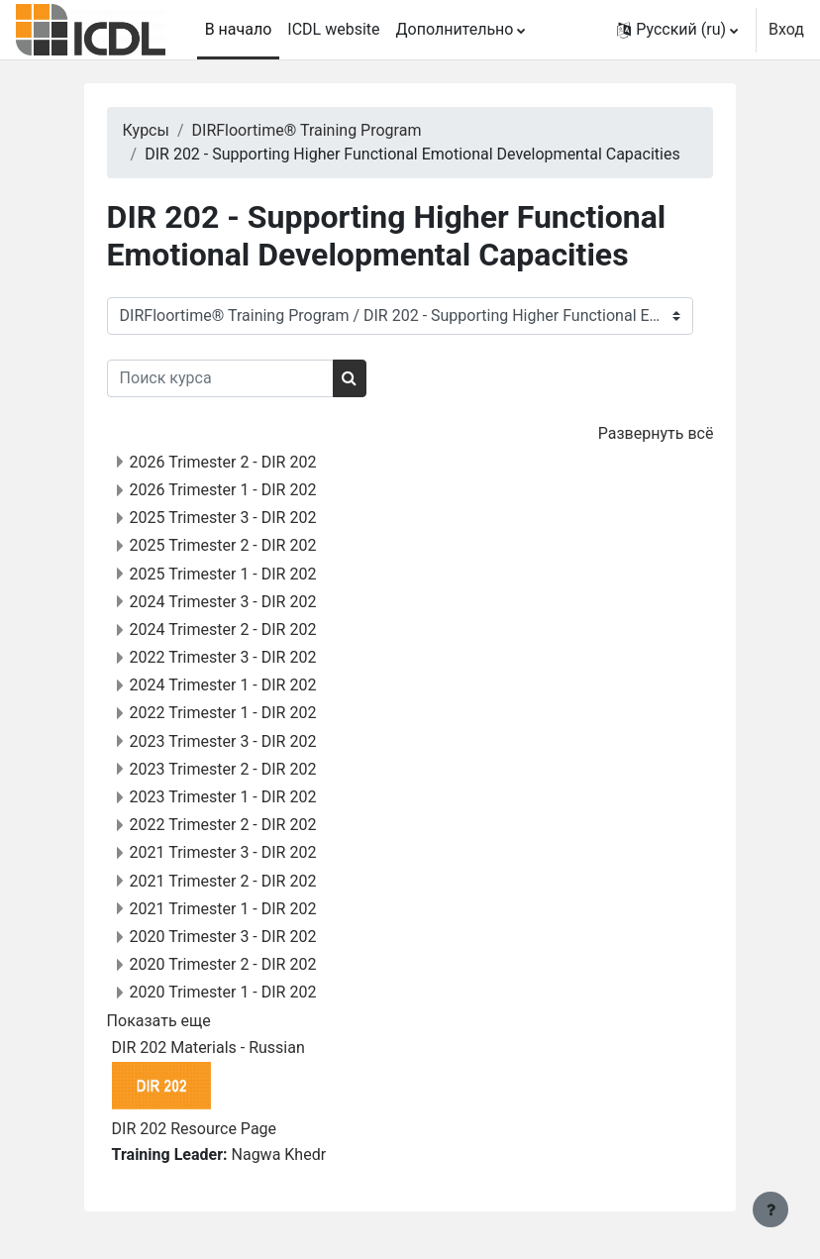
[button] (677, 29)
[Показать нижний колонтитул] (770, 1209)
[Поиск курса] (220, 378)
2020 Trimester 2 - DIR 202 (223, 964)
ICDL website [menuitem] (333, 29)
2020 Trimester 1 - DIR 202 (223, 992)
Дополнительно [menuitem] (455, 29)
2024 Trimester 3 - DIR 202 (223, 601)
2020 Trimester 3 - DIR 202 (223, 936)
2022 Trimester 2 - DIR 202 (223, 824)
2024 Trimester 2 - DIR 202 (223, 629)
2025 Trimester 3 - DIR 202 (223, 517)
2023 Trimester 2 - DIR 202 (223, 769)
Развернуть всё (656, 433)
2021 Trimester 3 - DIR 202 (223, 852)
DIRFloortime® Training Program (307, 130)
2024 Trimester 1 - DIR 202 (223, 685)
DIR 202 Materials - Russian (208, 1047)
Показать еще (159, 1020)
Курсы (146, 130)
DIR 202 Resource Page (194, 1128)
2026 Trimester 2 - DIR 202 (223, 462)
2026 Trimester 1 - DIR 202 (223, 489)
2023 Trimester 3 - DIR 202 (223, 741)
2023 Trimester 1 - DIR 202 (223, 796)
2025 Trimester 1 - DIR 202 (223, 574)
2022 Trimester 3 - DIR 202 (223, 657)
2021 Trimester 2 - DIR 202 (223, 881)
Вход (786, 29)
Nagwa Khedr (279, 1154)
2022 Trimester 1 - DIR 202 (223, 712)
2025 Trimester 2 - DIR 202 (223, 545)
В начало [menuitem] (238, 29)
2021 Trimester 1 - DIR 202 (223, 908)
